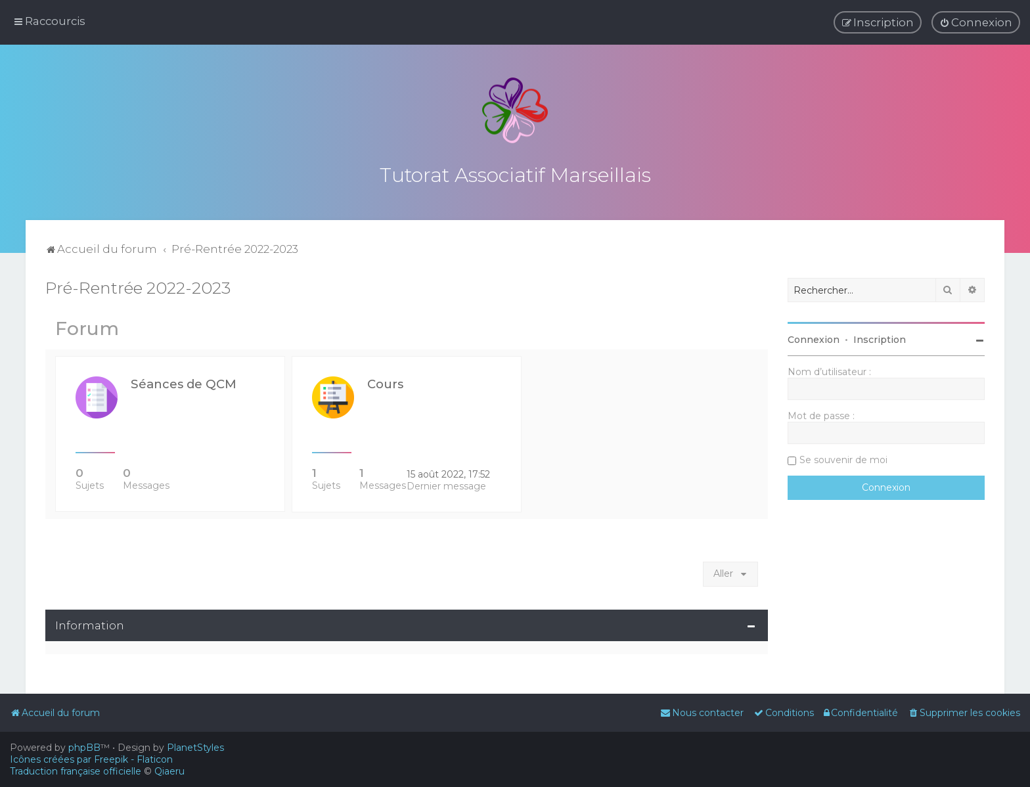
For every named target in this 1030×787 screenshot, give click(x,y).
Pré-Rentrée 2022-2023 (138, 285)
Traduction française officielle (75, 771)
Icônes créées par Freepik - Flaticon (91, 759)
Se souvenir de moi (843, 457)
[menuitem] (975, 22)
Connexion (814, 337)
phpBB (84, 747)
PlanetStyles (195, 747)
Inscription (879, 337)
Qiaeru (169, 771)
